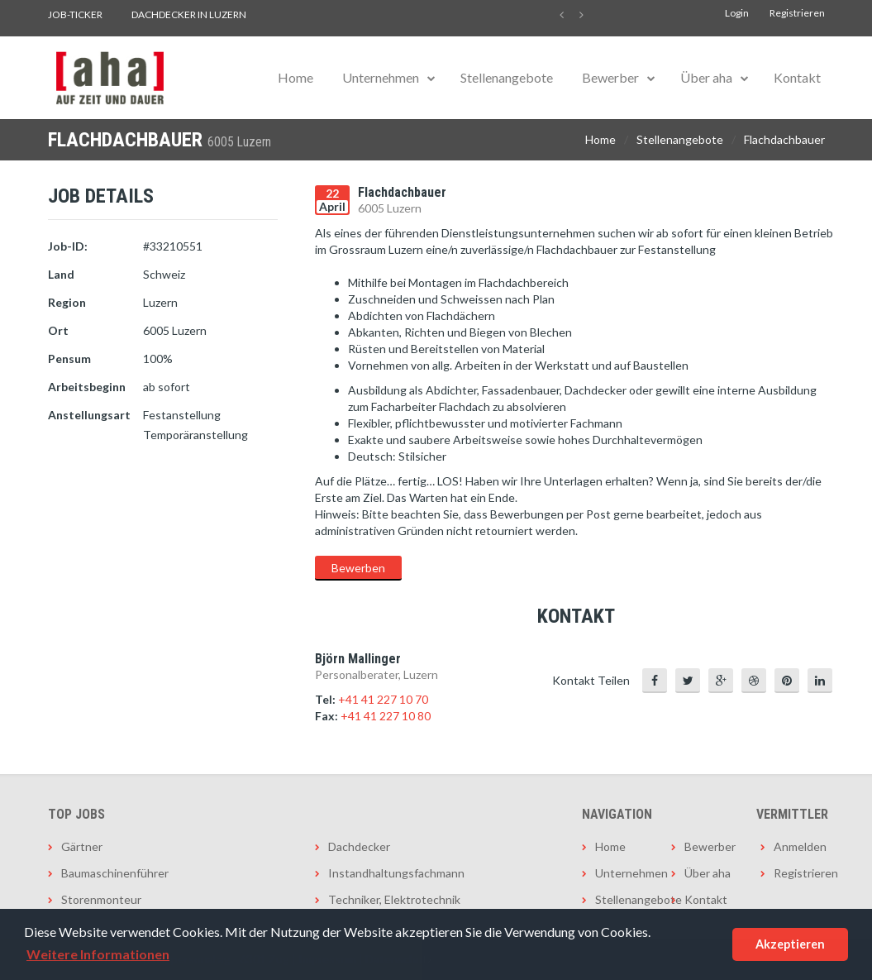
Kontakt (797, 77)
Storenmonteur (101, 899)
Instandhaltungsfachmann (396, 873)
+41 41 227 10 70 (383, 699)
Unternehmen (380, 77)
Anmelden (799, 846)
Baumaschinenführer (115, 873)
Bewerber (610, 77)
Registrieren (797, 13)
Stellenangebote (506, 77)
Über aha (706, 77)
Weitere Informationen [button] (97, 954)
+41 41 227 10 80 (386, 716)
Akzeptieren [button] (790, 944)
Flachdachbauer (784, 139)
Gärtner (81, 846)
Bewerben (358, 568)
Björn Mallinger (358, 659)
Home (295, 77)
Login (737, 13)
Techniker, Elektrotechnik (394, 899)
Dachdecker (359, 846)
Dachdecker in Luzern (188, 14)
